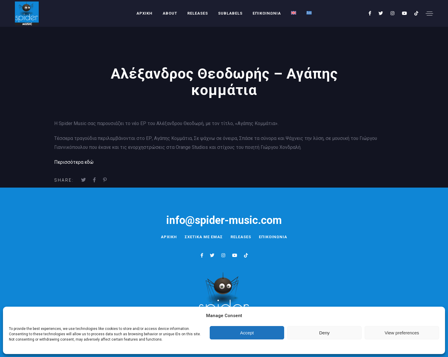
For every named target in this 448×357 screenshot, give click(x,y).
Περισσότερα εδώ (74, 162)
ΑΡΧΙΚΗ (144, 13)
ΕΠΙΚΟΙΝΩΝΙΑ (267, 13)
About (170, 13)
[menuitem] (294, 13)
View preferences (402, 332)
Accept (247, 332)
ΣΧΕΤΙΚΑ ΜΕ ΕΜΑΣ (203, 237)
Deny (324, 332)
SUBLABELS (230, 13)
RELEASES (197, 13)
